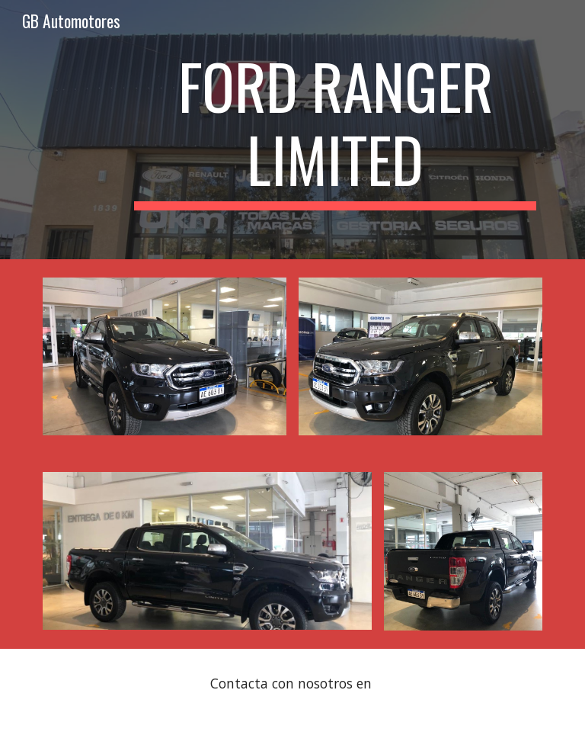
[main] (335, 130)
